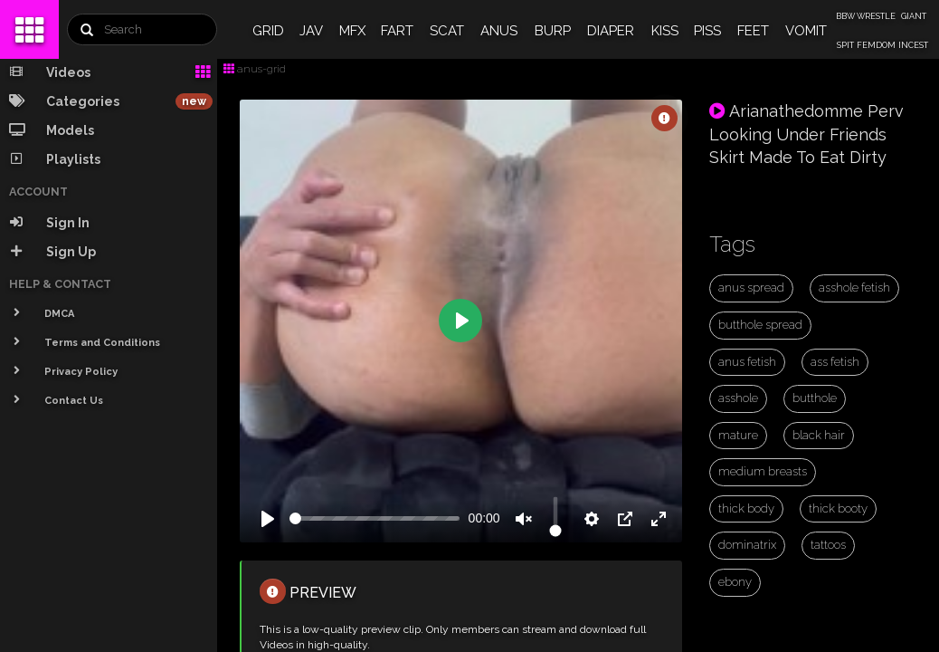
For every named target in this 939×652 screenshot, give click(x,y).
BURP (553, 31)
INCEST (913, 45)
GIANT (913, 16)
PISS (707, 31)
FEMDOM (876, 45)
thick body (746, 508)
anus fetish (747, 362)
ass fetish (835, 362)
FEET (753, 31)
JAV (311, 31)
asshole (738, 398)
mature (738, 435)
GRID (268, 31)
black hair (818, 435)
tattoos (828, 544)
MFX (352, 31)
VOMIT (806, 31)
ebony (735, 582)
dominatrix (747, 544)
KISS (664, 31)
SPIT (845, 45)
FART (397, 31)
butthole (814, 398)
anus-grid (254, 68)
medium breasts (762, 471)
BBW (845, 16)
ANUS (498, 31)
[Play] (267, 518)
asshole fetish (854, 287)
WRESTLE (876, 16)
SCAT (447, 31)
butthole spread (760, 324)
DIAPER (610, 31)
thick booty (838, 508)
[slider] (374, 518)
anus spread (751, 287)
